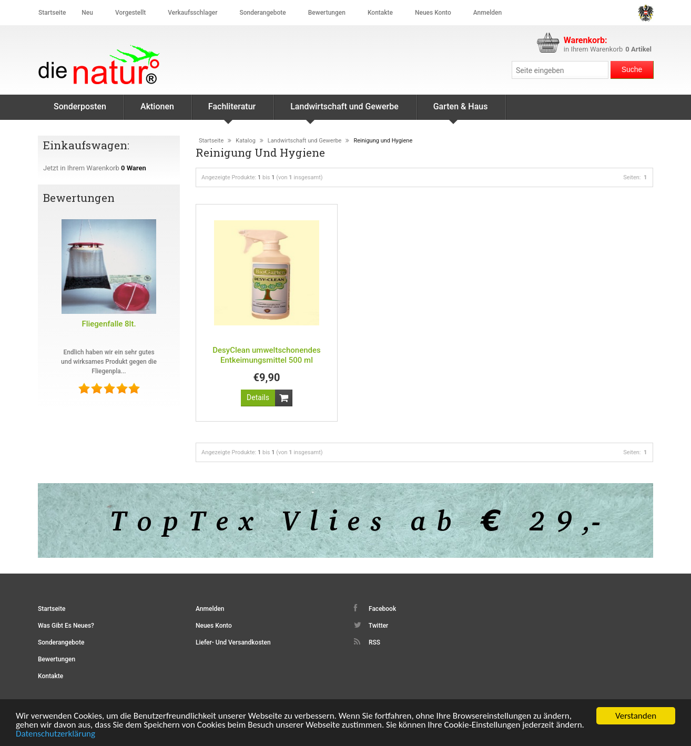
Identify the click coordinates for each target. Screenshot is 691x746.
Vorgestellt (130, 12)
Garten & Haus (460, 110)
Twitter (371, 625)
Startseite (52, 12)
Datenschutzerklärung (55, 734)
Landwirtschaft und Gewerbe (344, 110)
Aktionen (157, 106)
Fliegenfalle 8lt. (109, 324)
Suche (632, 69)
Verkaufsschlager (192, 12)
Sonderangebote (262, 12)
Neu (87, 12)
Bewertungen (327, 12)
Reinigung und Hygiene (382, 140)
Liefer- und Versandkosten (233, 642)
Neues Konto (214, 625)
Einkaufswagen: (87, 145)
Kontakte (380, 12)
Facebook (375, 608)
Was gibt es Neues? (66, 625)
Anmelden (487, 12)
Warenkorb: (585, 40)
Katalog (246, 140)
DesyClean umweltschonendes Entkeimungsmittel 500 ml (266, 355)
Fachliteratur (232, 110)
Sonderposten (80, 106)
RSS (367, 642)
